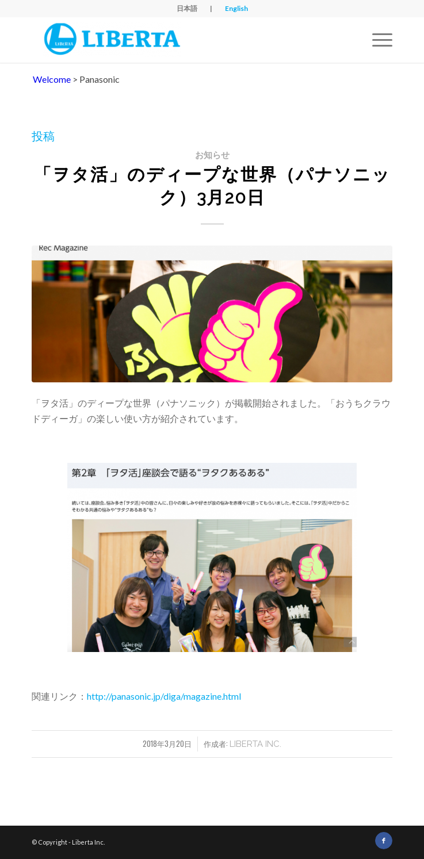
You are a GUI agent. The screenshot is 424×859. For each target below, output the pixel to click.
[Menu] (376, 40)
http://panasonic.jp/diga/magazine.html (164, 696)
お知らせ (212, 155)
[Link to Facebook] (383, 840)
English (236, 8)
